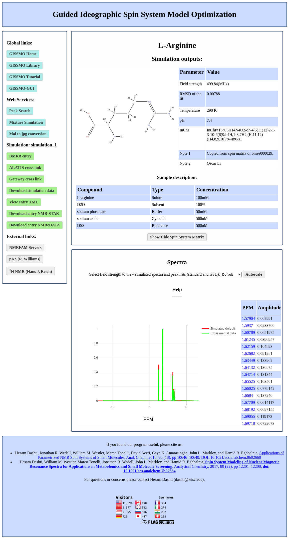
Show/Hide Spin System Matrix (177, 237)
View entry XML (23, 202)
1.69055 (248, 416)
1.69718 (248, 423)
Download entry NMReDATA (34, 225)
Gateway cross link (25, 179)
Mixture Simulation (26, 122)
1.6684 (247, 395)
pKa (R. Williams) (24, 259)
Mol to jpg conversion (28, 134)
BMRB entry (20, 156)
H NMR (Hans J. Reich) (30, 271)
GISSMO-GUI (21, 88)
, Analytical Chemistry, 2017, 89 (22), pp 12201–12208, (154, 466)
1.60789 (248, 332)
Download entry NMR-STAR (34, 213)
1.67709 (248, 402)
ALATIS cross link (25, 167)
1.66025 (248, 388)
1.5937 (247, 325)
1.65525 (248, 381)
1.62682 (248, 353)
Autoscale (253, 274)
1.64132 (248, 367)
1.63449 (248, 360)
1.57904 (248, 318)
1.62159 (248, 346)
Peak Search (20, 111)
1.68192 (248, 409)
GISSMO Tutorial (24, 77)
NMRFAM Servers (25, 247)
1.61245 (248, 339)
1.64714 (248, 374)
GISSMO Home (23, 54)
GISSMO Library (24, 65)
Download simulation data (31, 190)
